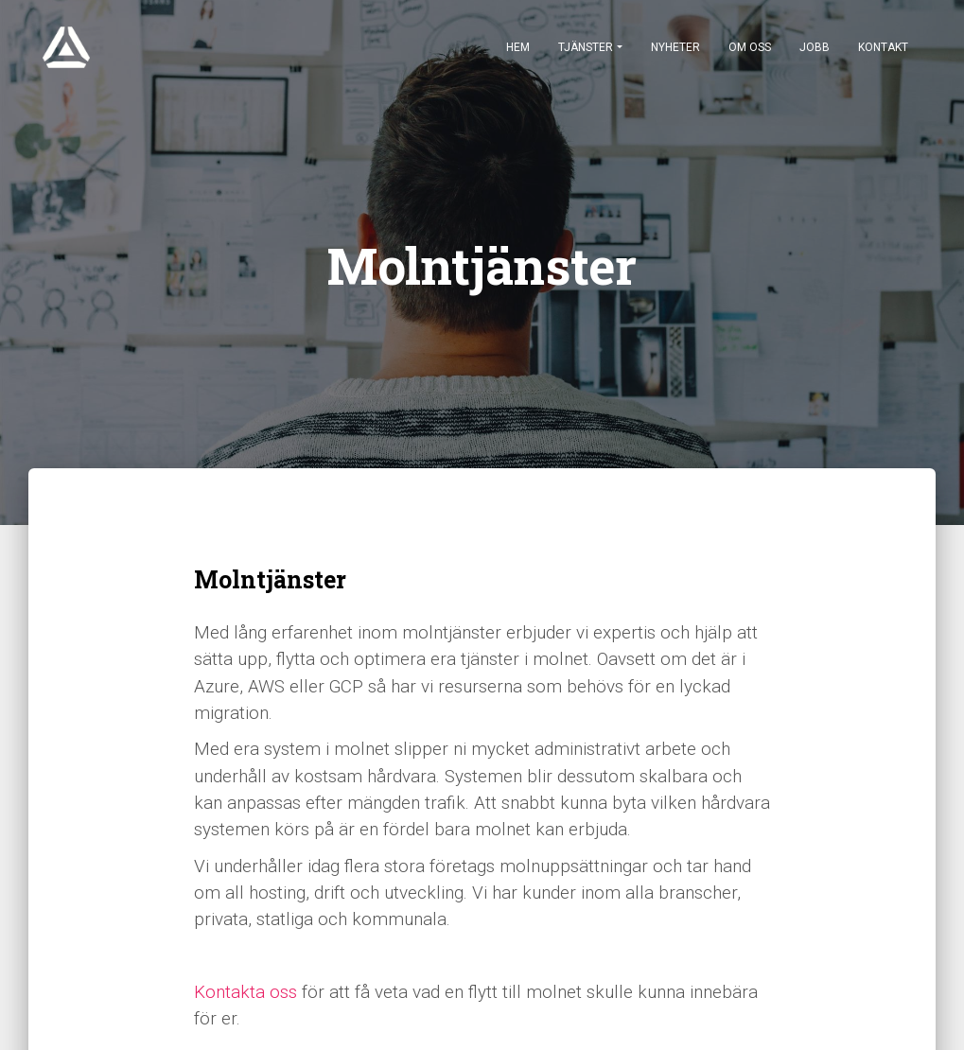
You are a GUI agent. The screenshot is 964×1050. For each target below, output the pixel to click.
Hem (518, 47)
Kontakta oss (245, 992)
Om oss (749, 47)
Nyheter (675, 47)
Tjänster (585, 47)
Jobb (814, 47)
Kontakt (883, 47)
